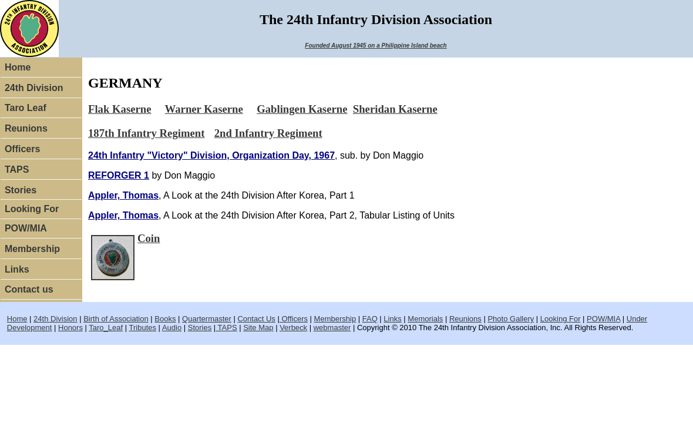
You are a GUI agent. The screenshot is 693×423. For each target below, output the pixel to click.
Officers (22, 149)
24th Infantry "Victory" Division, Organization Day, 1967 (211, 155)
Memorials (425, 318)
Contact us (29, 289)
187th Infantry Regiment (146, 133)
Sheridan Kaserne (395, 109)
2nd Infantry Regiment (268, 133)
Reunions (26, 128)
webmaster (332, 327)
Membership (32, 249)
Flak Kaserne (120, 109)
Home (18, 67)
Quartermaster (206, 318)
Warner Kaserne (204, 109)
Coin (148, 238)
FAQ (370, 318)
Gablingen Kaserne (302, 109)
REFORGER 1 (118, 175)
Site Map (258, 327)
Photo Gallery (510, 318)
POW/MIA (26, 228)
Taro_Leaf (106, 327)
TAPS (17, 169)
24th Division (34, 88)
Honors (70, 327)
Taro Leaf (25, 108)
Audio (171, 327)
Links (17, 269)
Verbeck (293, 327)
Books (165, 318)
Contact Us (256, 318)
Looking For (32, 209)
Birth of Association (116, 318)
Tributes (142, 327)
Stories (20, 190)
